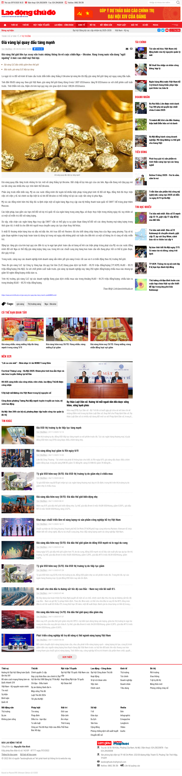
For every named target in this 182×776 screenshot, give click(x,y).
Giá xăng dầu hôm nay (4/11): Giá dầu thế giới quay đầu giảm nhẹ (69, 612)
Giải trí (134, 24)
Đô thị (92, 24)
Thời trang (65, 722)
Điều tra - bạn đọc (39, 719)
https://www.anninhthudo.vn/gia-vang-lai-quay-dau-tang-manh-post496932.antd (29, 295)
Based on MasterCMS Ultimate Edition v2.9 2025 (20, 772)
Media (155, 24)
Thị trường (26, 36)
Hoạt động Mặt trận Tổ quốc (72, 679)
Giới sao (64, 711)
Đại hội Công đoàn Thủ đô (101, 672)
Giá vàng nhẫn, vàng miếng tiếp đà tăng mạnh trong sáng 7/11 (20, 346)
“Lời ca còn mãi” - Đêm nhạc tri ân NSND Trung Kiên (26, 362)
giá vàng (20, 303)
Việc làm (94, 683)
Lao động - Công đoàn (63, 24)
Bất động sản (106, 24)
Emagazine (125, 719)
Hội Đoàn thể (66, 683)
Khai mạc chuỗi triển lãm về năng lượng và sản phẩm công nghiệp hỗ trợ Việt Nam (78, 519)
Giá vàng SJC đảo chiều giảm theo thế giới (21, 64)
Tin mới (5, 690)
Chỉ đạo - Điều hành (39, 683)
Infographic (125, 715)
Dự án (4, 715)
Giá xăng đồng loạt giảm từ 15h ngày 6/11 (57, 450)
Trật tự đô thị (155, 679)
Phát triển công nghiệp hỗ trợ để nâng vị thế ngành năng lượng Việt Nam (73, 635)
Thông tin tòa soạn (9, 754)
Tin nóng (35, 711)
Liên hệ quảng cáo (132, 765)
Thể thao (64, 726)
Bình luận (5, 698)
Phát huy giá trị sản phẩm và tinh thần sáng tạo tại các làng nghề (164, 161)
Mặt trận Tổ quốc (41, 24)
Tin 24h (176, 30)
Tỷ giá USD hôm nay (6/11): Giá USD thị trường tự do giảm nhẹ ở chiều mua (74, 473)
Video (122, 726)
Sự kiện (5, 694)
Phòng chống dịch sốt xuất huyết (104, 730)
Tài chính (140, 42)
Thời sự (14, 24)
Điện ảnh (65, 715)
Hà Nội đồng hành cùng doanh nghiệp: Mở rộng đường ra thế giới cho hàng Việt (164, 139)
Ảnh (122, 711)
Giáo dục (94, 715)
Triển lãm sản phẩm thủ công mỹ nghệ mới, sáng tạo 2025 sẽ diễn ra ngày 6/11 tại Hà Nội (164, 194)
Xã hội (145, 24)
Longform (124, 722)
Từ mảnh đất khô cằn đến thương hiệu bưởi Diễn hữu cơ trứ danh (164, 122)
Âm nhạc (64, 719)
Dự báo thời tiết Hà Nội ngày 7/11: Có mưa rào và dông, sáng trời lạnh (164, 250)
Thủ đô (25, 24)
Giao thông (154, 676)
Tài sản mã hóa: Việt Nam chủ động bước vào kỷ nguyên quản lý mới (164, 51)
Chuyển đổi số (97, 734)
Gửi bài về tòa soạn (28, 754)
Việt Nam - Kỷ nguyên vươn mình (15, 686)
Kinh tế (81, 24)
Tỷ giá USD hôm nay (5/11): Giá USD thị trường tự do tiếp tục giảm (70, 566)
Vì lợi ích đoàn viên (99, 679)
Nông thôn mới (156, 683)
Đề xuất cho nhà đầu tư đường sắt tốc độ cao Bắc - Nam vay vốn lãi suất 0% (75, 589)
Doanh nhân (142, 97)
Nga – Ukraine (50, 303)
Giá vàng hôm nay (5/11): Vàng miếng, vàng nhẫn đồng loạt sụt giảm (110, 346)
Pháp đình (35, 715)
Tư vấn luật (35, 722)
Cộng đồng (95, 726)
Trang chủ (6, 36)
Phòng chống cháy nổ (159, 687)
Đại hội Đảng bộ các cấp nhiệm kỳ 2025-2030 (95, 30)
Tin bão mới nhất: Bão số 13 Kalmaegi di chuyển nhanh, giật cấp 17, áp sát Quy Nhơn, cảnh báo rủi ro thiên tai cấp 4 (164, 234)
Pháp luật (121, 24)
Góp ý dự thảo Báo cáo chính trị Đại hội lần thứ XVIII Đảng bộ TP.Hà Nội (46, 678)
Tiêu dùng (141, 152)
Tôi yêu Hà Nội (37, 698)
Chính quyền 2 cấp (39, 672)
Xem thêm (67, 656)
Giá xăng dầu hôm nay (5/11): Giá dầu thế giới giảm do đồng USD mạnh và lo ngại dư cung (82, 542)
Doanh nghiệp (126, 679)
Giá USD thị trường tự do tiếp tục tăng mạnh (58, 427)
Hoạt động (95, 676)
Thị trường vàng (34, 303)
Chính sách (95, 687)
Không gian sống (9, 719)
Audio (122, 730)
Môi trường (154, 672)
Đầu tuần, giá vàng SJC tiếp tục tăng (19, 69)
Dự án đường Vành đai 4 (41, 687)
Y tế (92, 711)
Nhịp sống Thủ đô (38, 691)
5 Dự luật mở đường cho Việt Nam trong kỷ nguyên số (26, 392)
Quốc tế (5, 701)
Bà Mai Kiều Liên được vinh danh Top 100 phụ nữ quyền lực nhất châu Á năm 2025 (164, 106)
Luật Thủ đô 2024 (38, 694)
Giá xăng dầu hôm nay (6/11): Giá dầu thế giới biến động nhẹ (67, 496)
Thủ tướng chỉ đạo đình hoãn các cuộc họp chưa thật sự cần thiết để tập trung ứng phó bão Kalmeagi (164, 285)
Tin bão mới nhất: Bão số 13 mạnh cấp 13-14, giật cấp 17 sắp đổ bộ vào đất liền (164, 216)
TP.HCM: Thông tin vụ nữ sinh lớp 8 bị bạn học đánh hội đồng (164, 265)
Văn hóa (94, 722)
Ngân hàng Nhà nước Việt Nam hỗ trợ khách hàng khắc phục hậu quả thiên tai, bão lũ (164, 84)
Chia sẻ (37, 48)
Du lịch (93, 719)
